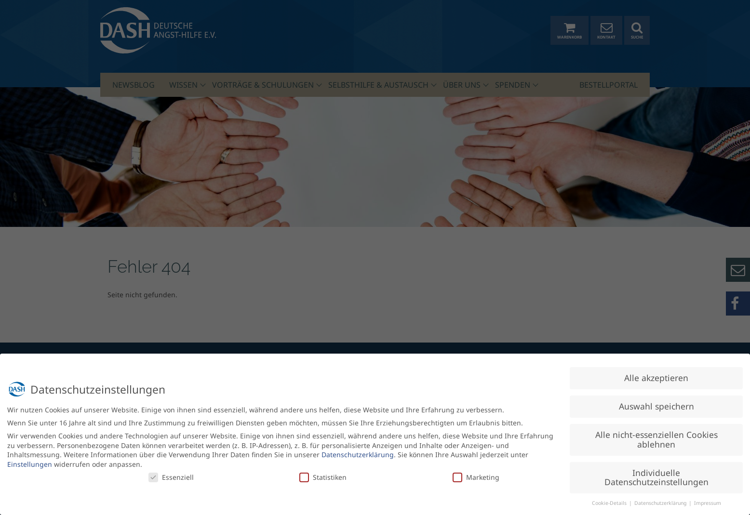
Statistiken (323, 474)
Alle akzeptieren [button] (656, 375)
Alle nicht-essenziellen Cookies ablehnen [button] (656, 437)
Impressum (707, 500)
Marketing (476, 474)
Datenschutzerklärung (357, 452)
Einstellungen (29, 461)
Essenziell (171, 474)
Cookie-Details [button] (610, 500)
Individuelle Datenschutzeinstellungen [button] (656, 474)
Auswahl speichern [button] (656, 403)
